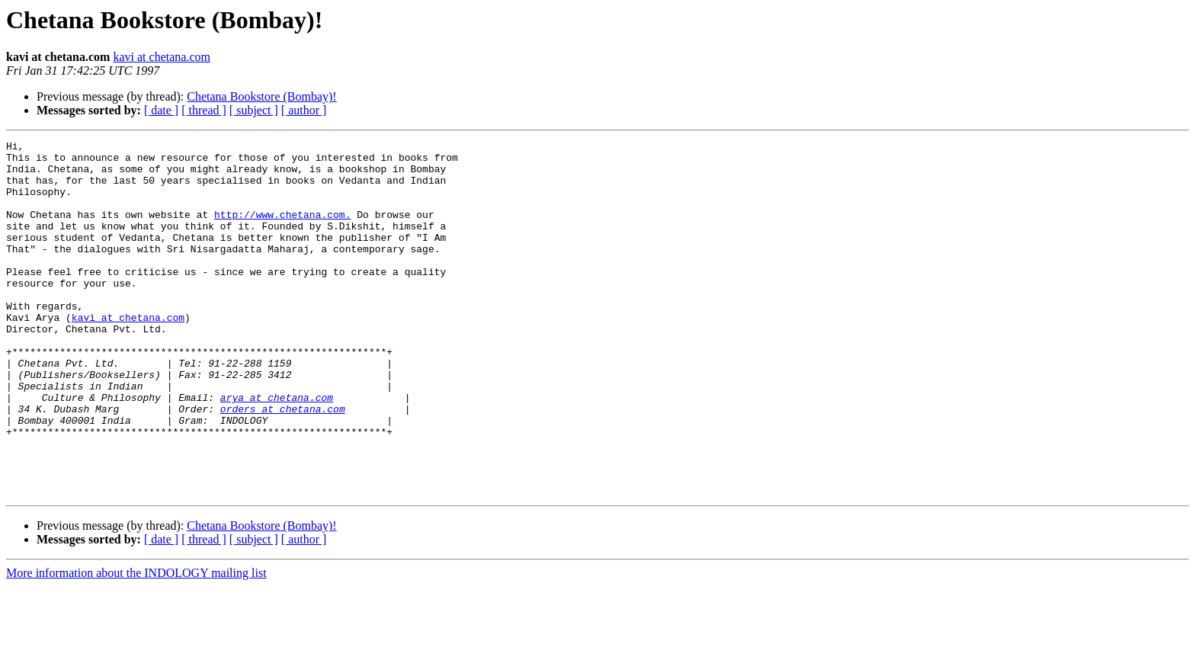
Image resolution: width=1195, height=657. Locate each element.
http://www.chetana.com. (282, 230)
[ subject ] (253, 110)
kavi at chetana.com (161, 56)
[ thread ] (203, 110)
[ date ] (161, 110)
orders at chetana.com (282, 463)
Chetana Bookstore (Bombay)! (261, 96)
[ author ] (304, 110)
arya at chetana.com (276, 450)
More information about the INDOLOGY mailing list (136, 643)
